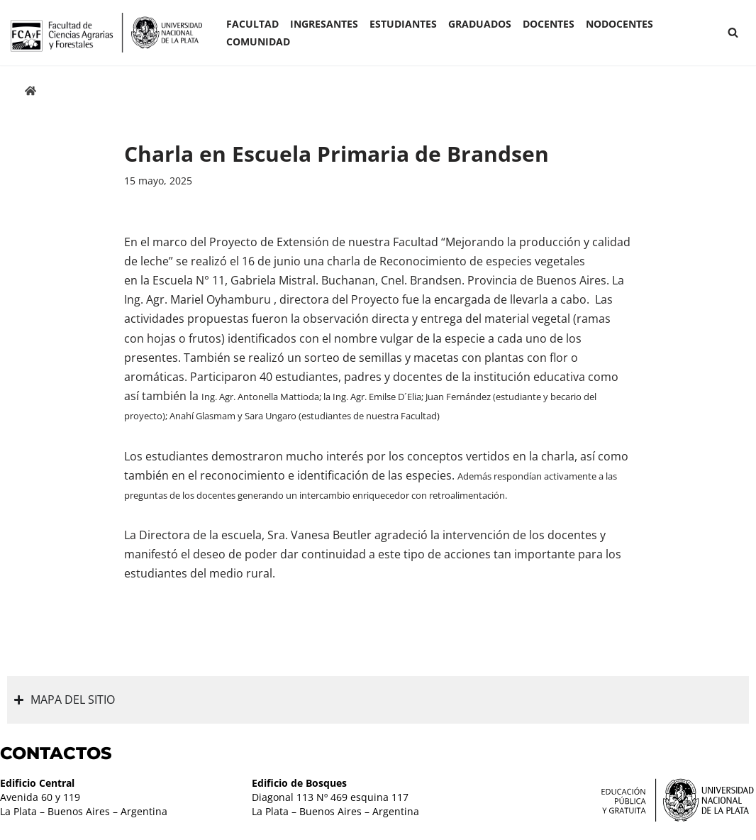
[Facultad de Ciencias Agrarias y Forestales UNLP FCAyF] (106, 32)
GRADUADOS (479, 24)
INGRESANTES (324, 24)
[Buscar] (733, 32)
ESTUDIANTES (403, 24)
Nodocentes (619, 24)
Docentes (548, 24)
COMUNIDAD (258, 41)
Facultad (252, 24)
